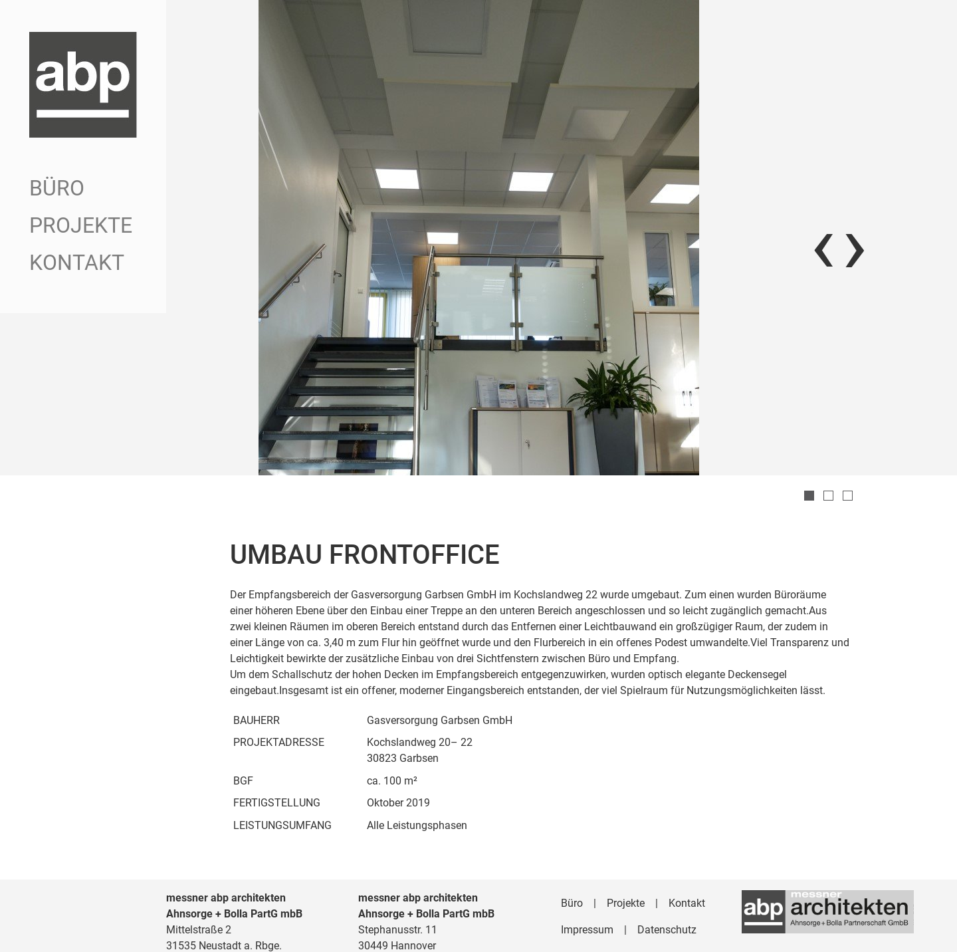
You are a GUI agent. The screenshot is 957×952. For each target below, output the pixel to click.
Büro (56, 188)
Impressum (587, 896)
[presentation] (822, 227)
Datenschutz (666, 896)
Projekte (80, 225)
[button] (809, 461)
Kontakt (76, 262)
